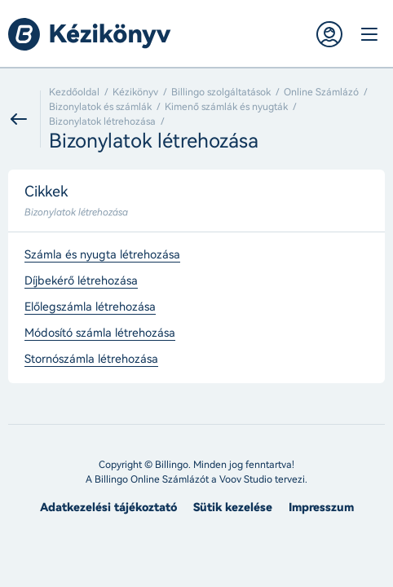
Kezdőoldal (74, 92)
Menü (368, 34)
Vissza (24, 119)
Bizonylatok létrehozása (102, 121)
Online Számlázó (321, 92)
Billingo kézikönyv (89, 34)
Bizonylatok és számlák (100, 107)
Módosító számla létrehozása (99, 333)
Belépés (329, 34)
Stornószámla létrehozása (91, 359)
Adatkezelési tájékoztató (108, 507)
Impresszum (321, 507)
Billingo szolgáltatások (221, 92)
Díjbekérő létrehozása (81, 281)
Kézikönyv (135, 92)
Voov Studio (245, 479)
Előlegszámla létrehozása (90, 307)
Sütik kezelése (232, 507)
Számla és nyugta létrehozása (102, 255)
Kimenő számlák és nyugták (226, 107)
